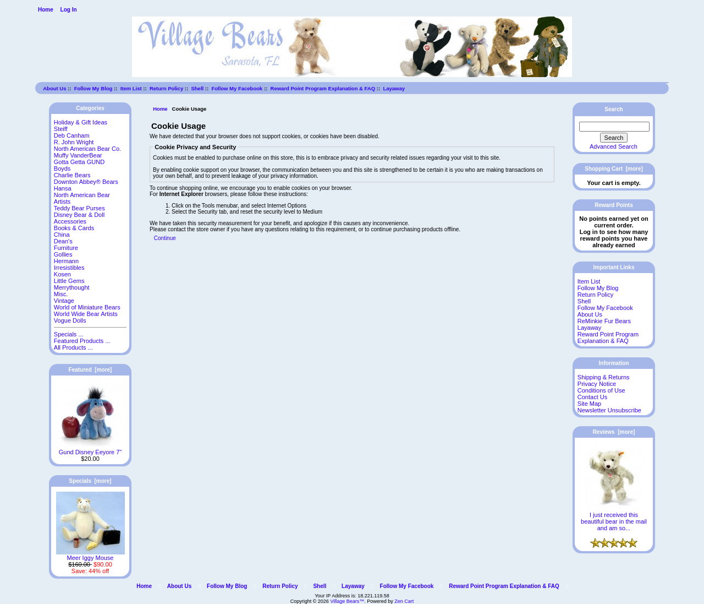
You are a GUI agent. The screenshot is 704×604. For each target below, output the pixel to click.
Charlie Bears (72, 175)
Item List (131, 88)
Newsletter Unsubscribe (609, 410)
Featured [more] (90, 370)
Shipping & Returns (604, 377)
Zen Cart (404, 601)
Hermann (66, 261)
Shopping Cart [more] (614, 169)
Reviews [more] (614, 432)
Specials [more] (90, 481)
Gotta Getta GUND (79, 162)
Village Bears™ (347, 601)
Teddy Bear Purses (79, 208)
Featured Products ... (82, 341)
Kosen (62, 274)
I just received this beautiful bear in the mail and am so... (614, 518)
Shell (197, 88)
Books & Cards (74, 228)
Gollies (63, 254)
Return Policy (166, 88)
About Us (54, 88)
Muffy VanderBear (78, 155)
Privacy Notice (597, 383)
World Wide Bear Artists (86, 314)
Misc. (61, 294)
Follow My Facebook (236, 88)
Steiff (61, 129)
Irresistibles (69, 267)
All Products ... (73, 347)
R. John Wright (74, 142)
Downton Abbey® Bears (86, 181)
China (62, 234)
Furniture (66, 247)
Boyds (62, 168)
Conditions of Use (601, 390)
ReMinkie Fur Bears (604, 321)
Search (613, 109)
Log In (69, 10)
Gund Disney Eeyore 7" (90, 449)
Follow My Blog (93, 88)
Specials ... (69, 334)
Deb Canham (72, 135)
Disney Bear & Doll (79, 214)
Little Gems (69, 280)
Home (45, 10)
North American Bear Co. (87, 148)
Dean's (63, 241)
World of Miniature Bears (87, 307)
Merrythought (72, 287)
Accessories (70, 221)
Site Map (589, 403)
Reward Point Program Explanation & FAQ (323, 88)
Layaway (394, 88)
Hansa (63, 188)
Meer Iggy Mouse (90, 555)
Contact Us (592, 397)
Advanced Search (613, 146)
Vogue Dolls (70, 320)
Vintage (64, 300)
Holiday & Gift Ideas (80, 122)
